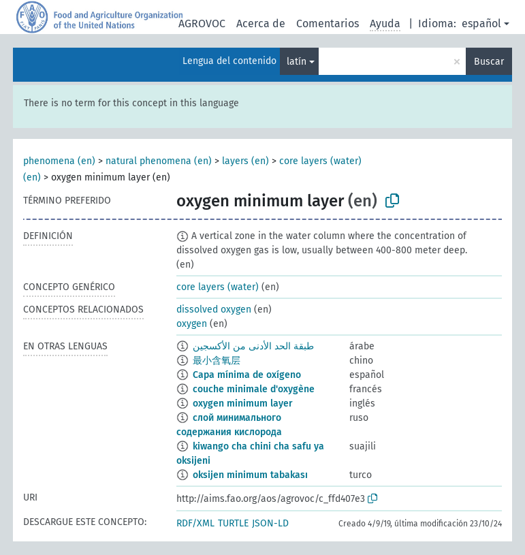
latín (296, 61)
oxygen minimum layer (243, 403)
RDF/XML (195, 523)
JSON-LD (270, 523)
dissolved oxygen (213, 309)
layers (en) (245, 161)
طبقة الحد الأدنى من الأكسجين (253, 346)
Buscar (489, 61)
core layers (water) (217, 287)
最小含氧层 (216, 360)
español (481, 23)
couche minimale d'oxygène (254, 389)
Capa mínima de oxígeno (247, 375)
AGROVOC (201, 23)
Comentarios (327, 23)
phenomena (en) (59, 161)
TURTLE (233, 523)
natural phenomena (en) (159, 161)
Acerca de (260, 23)
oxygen (191, 324)
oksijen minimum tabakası (250, 475)
